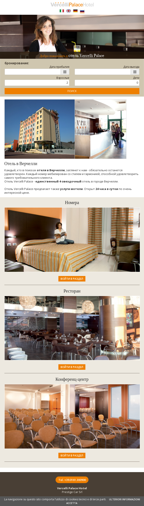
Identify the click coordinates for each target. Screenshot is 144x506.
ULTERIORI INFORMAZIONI (124, 499)
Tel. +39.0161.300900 (72, 480)
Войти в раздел (72, 279)
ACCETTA (71, 503)
